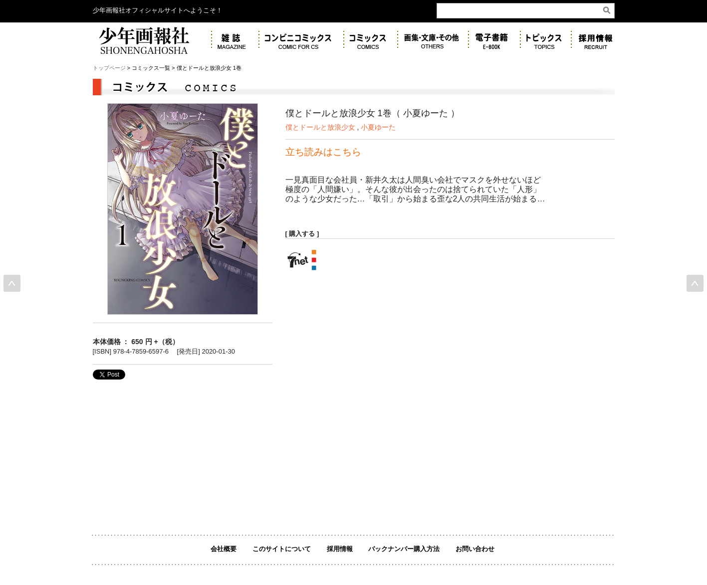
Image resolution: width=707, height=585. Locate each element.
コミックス (370, 40)
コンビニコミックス (301, 40)
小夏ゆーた (378, 127)
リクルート (598, 40)
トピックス (546, 40)
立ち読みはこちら (323, 152)
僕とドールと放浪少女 (321, 127)
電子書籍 (494, 40)
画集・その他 (433, 40)
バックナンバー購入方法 (404, 549)
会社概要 (223, 549)
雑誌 (235, 40)
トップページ (109, 68)
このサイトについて (281, 549)
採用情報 (340, 549)
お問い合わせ (475, 549)
